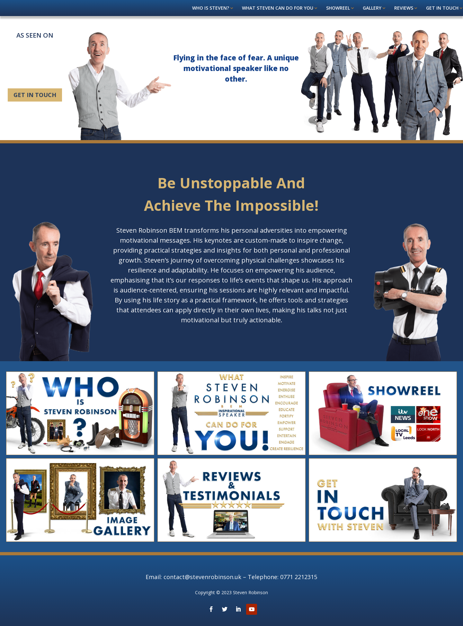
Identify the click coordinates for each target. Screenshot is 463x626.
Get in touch (442, 8)
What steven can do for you (277, 8)
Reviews (403, 8)
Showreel (338, 8)
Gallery (372, 8)
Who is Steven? (210, 8)
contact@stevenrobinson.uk (202, 577)
